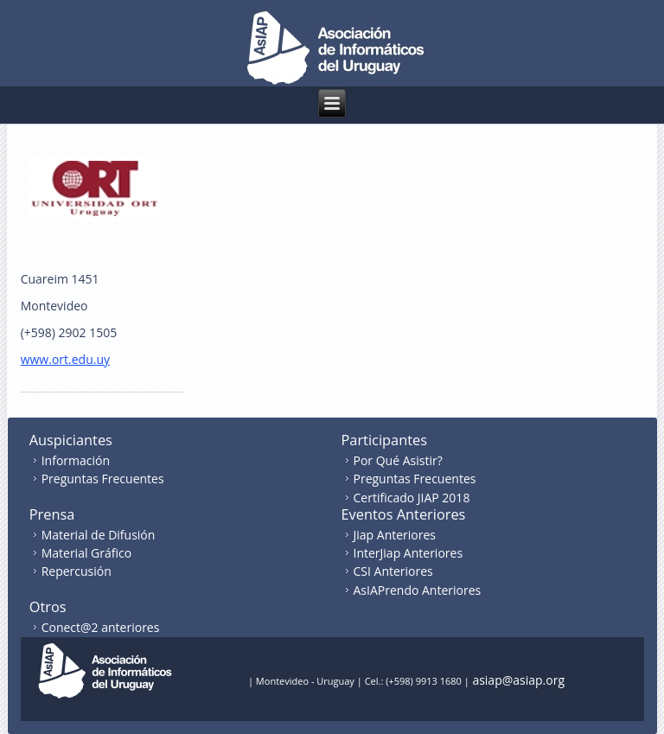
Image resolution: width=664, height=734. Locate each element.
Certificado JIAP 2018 (412, 497)
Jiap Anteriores (395, 535)
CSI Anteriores (393, 571)
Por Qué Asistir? (398, 460)
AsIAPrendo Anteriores (418, 590)
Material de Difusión (99, 535)
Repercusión (77, 571)
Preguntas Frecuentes (103, 478)
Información (76, 460)
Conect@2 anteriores (101, 627)
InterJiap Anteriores (408, 553)
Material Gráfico (86, 553)
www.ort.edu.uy (65, 359)
